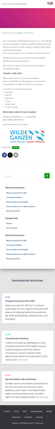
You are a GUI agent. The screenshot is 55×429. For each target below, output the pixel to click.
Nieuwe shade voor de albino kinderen (21, 206)
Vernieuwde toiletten (14, 197)
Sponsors (28, 417)
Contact (7, 411)
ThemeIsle (39, 423)
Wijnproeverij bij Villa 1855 (16, 193)
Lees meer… (23, 359)
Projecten (16, 417)
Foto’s (16, 411)
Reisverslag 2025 (13, 211)
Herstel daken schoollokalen (17, 202)
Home (25, 411)
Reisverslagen (11, 228)
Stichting (39, 417)
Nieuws (15, 147)
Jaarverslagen (36, 411)
